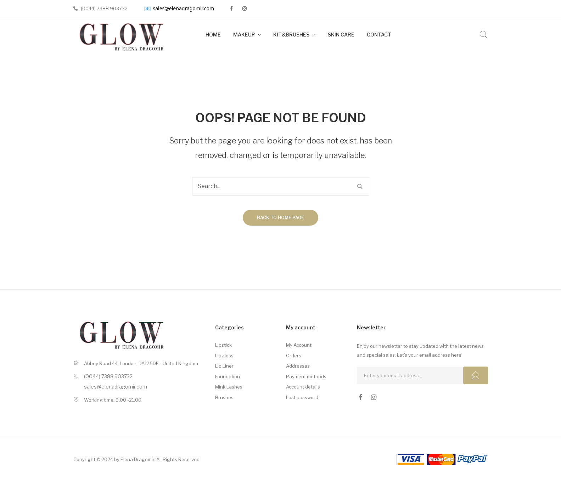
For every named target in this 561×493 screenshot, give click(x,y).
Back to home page (280, 217)
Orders (293, 355)
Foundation (227, 376)
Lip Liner (224, 366)
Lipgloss (224, 355)
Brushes (224, 397)
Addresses (298, 366)
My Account (299, 345)
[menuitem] (213, 35)
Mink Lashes (228, 387)
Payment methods (306, 376)
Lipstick (223, 345)
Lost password (302, 397)
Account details (303, 387)
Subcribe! (475, 375)
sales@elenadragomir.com (179, 8)
